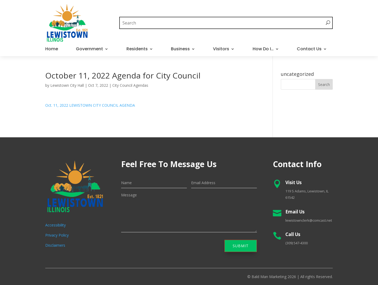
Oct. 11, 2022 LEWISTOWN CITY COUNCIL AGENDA (90, 105)
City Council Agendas (130, 85)
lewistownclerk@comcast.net (308, 220)
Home (51, 49)
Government (89, 49)
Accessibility (55, 225)
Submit (241, 245)
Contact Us (309, 49)
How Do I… (263, 49)
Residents (137, 49)
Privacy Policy (57, 235)
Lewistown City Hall (67, 85)
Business (180, 49)
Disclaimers (55, 245)
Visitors (221, 49)
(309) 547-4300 (296, 243)
